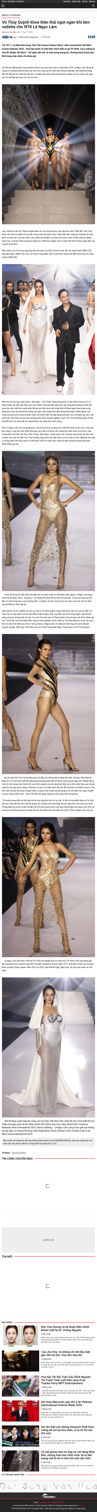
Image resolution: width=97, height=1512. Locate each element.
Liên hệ (84, 2)
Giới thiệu (66, 2)
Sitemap (92, 2)
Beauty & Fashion (19, 1153)
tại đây (54, 1143)
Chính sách (76, 2)
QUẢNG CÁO (48, 1240)
